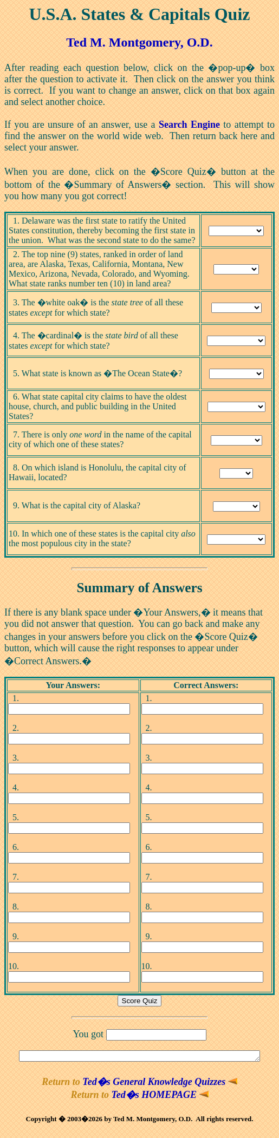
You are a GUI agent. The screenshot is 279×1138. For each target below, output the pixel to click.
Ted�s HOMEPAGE (160, 1096)
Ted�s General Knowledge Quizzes (159, 1083)
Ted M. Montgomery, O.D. (139, 42)
